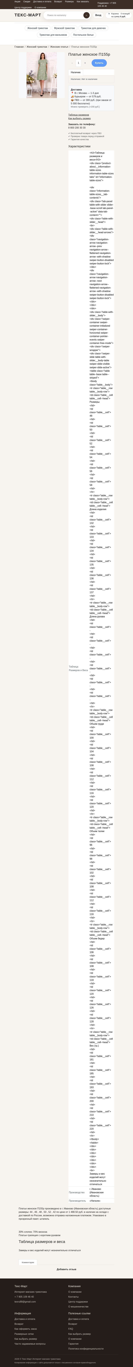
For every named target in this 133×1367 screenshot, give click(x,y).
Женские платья (59, 47)
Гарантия (73, 1344)
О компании (74, 1292)
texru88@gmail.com (25, 1301)
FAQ (70, 1329)
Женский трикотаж (37, 28)
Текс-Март (27, 15)
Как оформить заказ (25, 1329)
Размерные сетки (24, 1334)
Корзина (115, 14)
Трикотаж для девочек (93, 28)
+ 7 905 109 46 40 (24, 1297)
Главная (19, 47)
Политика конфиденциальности (86, 1348)
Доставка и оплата (24, 1319)
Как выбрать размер (79, 118)
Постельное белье (83, 35)
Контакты (73, 1297)
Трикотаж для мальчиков (53, 35)
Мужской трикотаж (64, 28)
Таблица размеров (78, 115)
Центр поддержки (78, 1301)
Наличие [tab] (76, 72)
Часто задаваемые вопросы (30, 1344)
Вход (98, 15)
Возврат (18, 1324)
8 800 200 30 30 (77, 127)
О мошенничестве (78, 1306)
